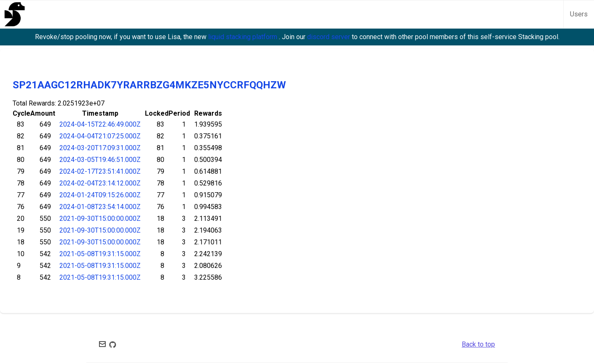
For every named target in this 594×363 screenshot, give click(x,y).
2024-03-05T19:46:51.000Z (100, 160)
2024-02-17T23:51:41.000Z (100, 171)
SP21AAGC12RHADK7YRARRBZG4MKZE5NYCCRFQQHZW (149, 85)
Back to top (478, 344)
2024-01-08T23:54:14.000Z (100, 207)
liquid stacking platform (243, 37)
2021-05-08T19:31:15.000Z (100, 254)
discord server (329, 37)
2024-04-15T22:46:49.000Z (100, 124)
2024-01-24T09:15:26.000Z (100, 195)
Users (579, 14)
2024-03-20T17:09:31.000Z (100, 148)
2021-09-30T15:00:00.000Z (100, 219)
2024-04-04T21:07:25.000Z (100, 136)
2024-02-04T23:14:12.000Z (100, 183)
